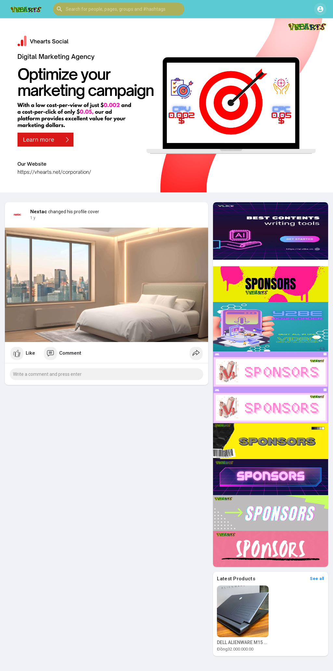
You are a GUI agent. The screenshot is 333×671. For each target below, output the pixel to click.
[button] (118, 9)
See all (317, 578)
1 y (32, 218)
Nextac (38, 212)
